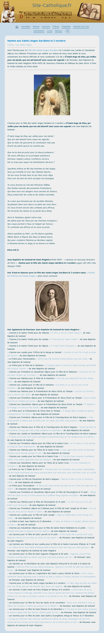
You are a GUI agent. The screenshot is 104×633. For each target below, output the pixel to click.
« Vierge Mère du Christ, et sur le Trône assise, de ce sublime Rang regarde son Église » (51, 494)
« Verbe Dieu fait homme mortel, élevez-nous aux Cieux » (62, 359)
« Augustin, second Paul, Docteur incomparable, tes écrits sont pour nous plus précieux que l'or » (48, 555)
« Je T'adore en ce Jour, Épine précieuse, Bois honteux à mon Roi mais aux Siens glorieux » (49, 548)
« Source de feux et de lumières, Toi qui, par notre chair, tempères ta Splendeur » (51, 429)
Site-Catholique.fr (52, 5)
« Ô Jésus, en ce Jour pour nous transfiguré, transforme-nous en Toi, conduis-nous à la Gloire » (51, 437)
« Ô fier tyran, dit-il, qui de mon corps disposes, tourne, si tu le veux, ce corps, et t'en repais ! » (50, 536)
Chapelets (66, 27)
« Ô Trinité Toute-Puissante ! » (63, 346)
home (17, 27)
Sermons (46, 27)
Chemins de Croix (81, 27)
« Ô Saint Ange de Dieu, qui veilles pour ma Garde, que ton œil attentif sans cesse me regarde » (52, 585)
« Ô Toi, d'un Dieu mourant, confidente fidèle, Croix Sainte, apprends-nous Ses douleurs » (50, 458)
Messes (36, 27)
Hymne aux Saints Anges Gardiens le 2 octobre (36, 41)
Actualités (25, 27)
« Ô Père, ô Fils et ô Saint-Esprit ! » (66, 333)
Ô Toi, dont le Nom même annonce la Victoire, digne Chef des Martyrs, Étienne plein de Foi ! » (52, 611)
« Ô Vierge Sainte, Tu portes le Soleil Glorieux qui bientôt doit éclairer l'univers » (51, 367)
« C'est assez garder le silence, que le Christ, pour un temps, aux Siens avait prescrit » (50, 419)
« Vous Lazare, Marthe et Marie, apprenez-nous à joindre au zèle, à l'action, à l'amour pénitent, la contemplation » (51, 577)
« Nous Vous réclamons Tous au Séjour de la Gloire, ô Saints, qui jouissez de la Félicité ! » (51, 604)
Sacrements (39, 31)
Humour (58, 31)
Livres (49, 31)
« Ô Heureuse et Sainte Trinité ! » (64, 339)
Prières (56, 27)
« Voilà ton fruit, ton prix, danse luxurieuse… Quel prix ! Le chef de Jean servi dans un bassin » (49, 568)
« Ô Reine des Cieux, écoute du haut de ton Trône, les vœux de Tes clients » (52, 487)
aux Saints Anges (24, 45)
